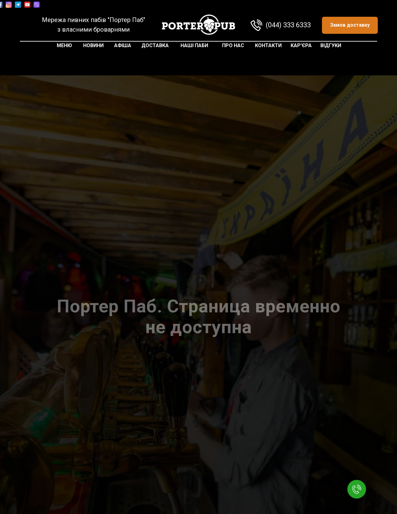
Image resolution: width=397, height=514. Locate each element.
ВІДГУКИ (330, 45)
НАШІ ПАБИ (194, 45)
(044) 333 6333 (288, 25)
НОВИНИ (93, 45)
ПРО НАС (233, 45)
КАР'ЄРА (301, 45)
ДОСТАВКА (155, 45)
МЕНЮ (64, 45)
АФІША (122, 45)
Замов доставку (350, 25)
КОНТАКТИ (268, 45)
